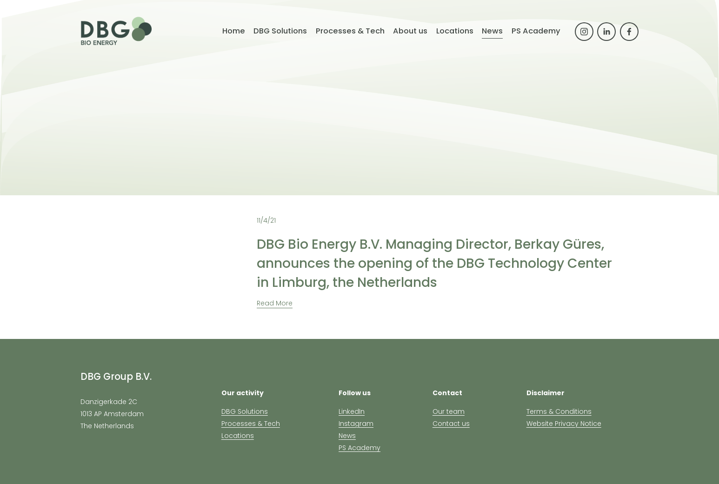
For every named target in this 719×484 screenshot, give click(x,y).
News (492, 31)
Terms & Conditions (559, 411)
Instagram (356, 423)
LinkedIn (352, 411)
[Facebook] (629, 31)
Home (233, 31)
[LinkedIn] (606, 31)
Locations (237, 435)
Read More (275, 303)
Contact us (451, 423)
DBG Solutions (244, 411)
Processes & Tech (250, 423)
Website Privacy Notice (563, 423)
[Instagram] (584, 31)
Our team (449, 411)
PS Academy (536, 31)
